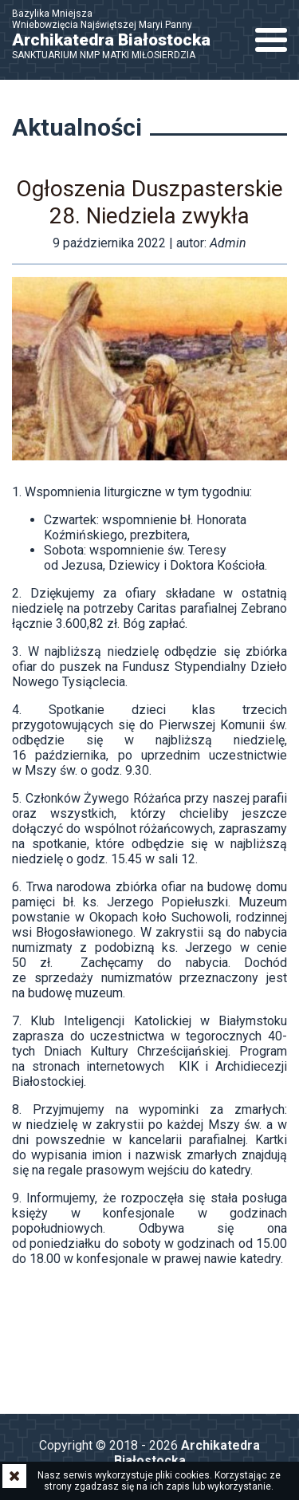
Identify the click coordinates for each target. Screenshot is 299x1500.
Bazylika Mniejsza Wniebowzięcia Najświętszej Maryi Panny (119, 34)
